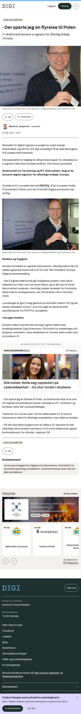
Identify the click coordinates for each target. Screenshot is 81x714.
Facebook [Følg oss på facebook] (8, 630)
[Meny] (76, 6)
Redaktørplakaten (12, 676)
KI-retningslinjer (11, 665)
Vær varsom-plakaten (46, 672)
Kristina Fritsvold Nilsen (16, 604)
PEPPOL (45, 185)
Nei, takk (31, 708)
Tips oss (71, 587)
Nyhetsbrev (8, 647)
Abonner (65, 6)
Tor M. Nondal (10, 616)
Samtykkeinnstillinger (14, 653)
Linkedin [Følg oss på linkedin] (7, 636)
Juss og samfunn (12, 20)
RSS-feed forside (12, 625)
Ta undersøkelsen (13, 708)
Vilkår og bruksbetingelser (17, 659)
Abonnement (40, 686)
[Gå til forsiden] (8, 6)
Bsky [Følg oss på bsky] (5, 642)
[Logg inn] (51, 6)
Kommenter (24, 117)
